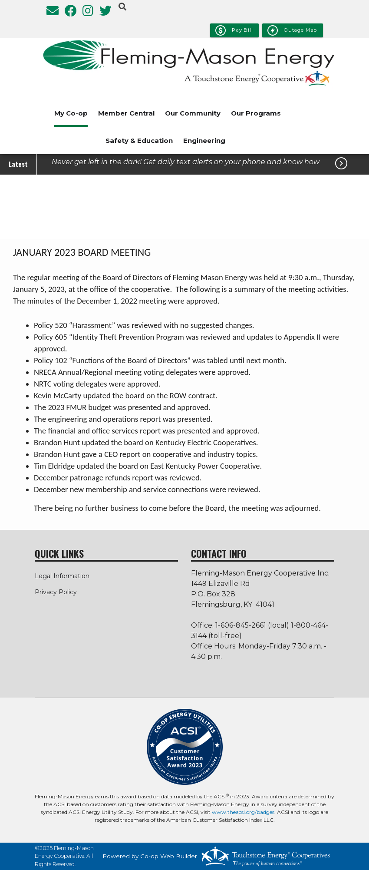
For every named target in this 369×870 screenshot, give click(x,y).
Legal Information (62, 576)
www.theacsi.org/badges (243, 812)
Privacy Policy (56, 592)
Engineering (204, 140)
